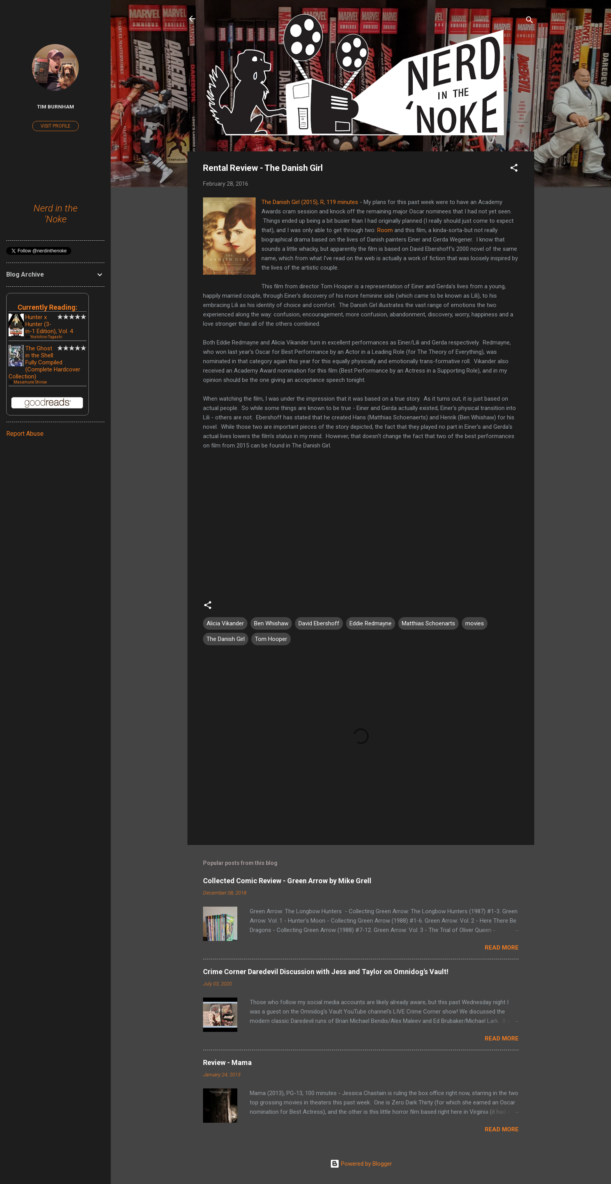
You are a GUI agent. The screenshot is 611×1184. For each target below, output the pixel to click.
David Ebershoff (318, 623)
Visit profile (56, 126)
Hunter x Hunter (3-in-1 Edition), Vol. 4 (49, 324)
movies (474, 623)
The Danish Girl (226, 639)
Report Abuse (25, 433)
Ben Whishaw (271, 623)
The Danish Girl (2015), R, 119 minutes (309, 202)
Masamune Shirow (30, 382)
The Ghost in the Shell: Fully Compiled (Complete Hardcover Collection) (44, 362)
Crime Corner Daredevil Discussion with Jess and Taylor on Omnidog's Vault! (326, 971)
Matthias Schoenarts (428, 623)
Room (385, 230)
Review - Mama (227, 1062)
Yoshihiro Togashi (46, 337)
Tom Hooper (271, 639)
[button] (514, 169)
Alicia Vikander (225, 623)
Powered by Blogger (361, 1163)
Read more (502, 947)
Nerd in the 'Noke (56, 214)
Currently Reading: (48, 307)
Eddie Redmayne (371, 623)
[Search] (529, 21)
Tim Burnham (55, 106)
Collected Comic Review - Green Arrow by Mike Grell (287, 881)
